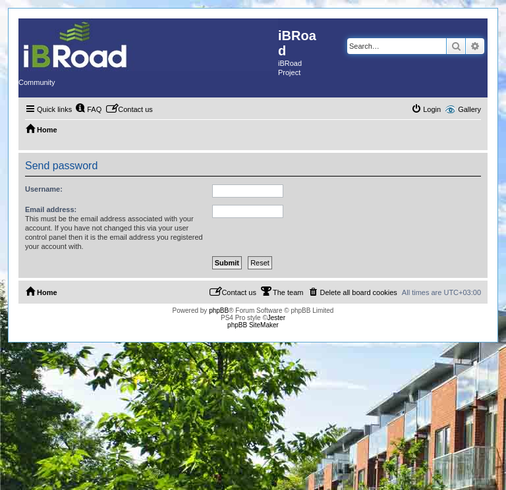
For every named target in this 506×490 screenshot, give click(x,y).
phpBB (219, 310)
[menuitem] (88, 109)
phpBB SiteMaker (253, 325)
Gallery (469, 109)
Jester (276, 317)
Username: (44, 189)
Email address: (50, 209)
